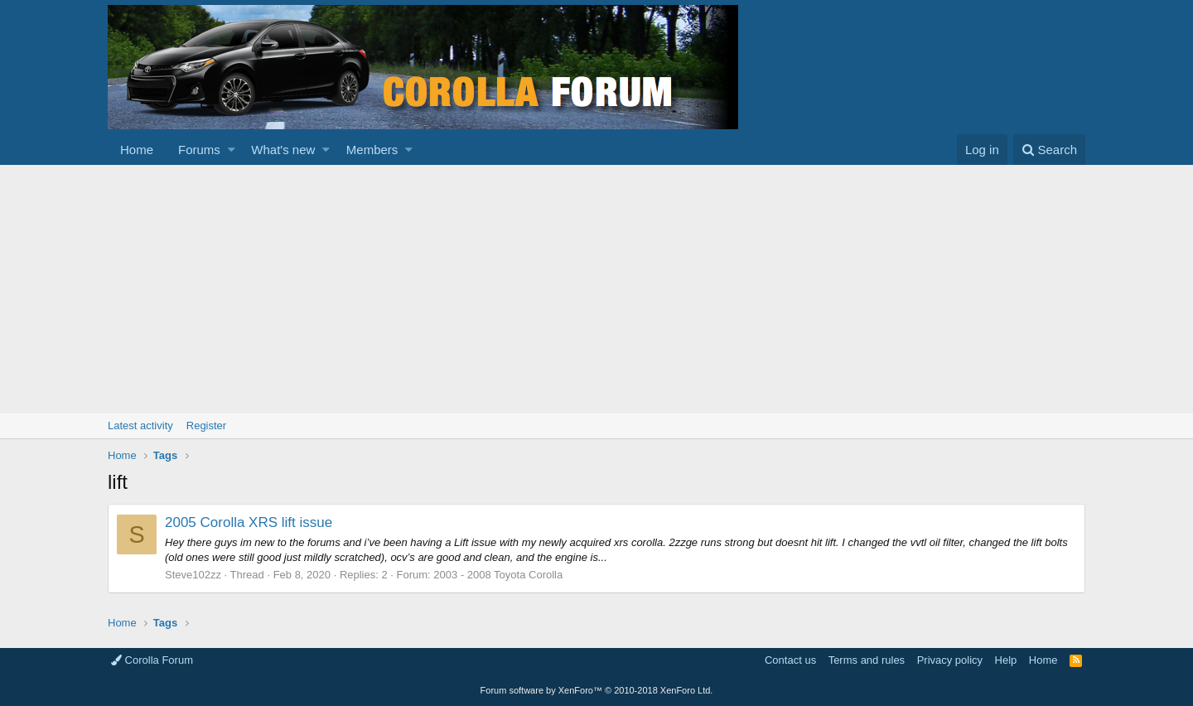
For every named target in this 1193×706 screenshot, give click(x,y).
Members (372, 150)
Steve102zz (193, 574)
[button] (231, 149)
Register (206, 425)
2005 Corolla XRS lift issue (248, 522)
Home (136, 150)
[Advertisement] (596, 289)
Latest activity (140, 425)
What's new (283, 150)
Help (1006, 660)
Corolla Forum (152, 660)
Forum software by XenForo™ (597, 690)
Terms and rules (866, 660)
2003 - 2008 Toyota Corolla (498, 574)
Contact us (790, 660)
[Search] (1049, 149)
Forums (199, 150)
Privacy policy (950, 660)
